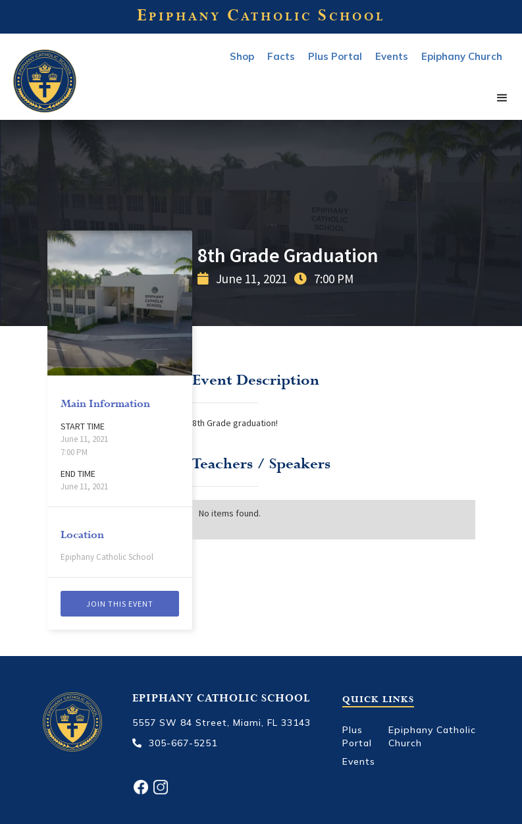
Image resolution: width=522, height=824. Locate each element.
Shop (242, 56)
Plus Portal (335, 56)
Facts (281, 56)
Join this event (119, 604)
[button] (502, 98)
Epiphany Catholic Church (432, 736)
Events (358, 761)
